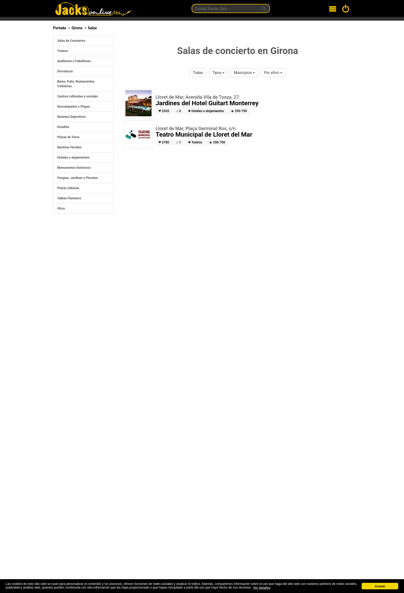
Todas (198, 73)
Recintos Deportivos (71, 117)
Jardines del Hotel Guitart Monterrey (206, 103)
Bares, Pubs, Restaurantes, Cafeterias (76, 84)
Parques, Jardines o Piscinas (77, 178)
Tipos (218, 73)
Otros (61, 208)
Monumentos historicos (74, 168)
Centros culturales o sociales (77, 96)
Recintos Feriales (69, 147)
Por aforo (273, 73)
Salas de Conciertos (71, 41)
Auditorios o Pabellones (74, 61)
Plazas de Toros (68, 137)
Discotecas (65, 71)
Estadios (63, 127)
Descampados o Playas (73, 106)
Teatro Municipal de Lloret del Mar (203, 134)
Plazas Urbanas (68, 188)
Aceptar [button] (380, 586)
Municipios (244, 73)
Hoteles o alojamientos (73, 157)
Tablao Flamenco (69, 198)
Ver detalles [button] (262, 588)
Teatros (62, 51)
